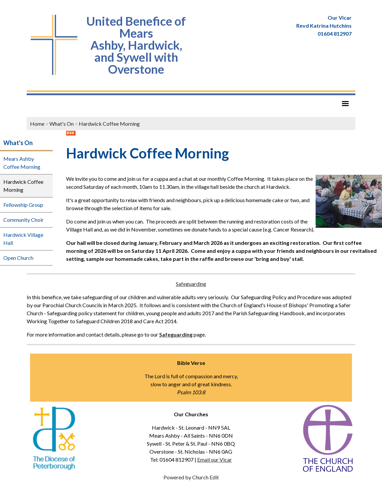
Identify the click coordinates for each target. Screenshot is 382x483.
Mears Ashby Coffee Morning (21, 162)
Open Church (18, 258)
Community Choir (23, 219)
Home (37, 123)
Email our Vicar (214, 459)
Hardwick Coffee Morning (109, 123)
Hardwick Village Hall (23, 238)
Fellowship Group (23, 204)
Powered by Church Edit (191, 477)
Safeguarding (191, 284)
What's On (61, 123)
